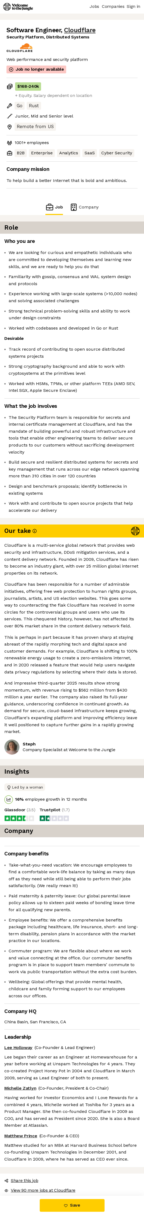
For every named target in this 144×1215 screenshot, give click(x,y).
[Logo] (18, 7)
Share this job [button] (21, 1180)
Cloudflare (79, 30)
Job (54, 207)
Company (84, 207)
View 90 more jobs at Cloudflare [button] (39, 1190)
